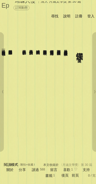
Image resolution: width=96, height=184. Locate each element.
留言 (53, 170)
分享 (22, 170)
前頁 (75, 175)
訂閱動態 (21, 7)
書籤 (48, 176)
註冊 (78, 16)
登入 (90, 16)
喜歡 (66, 170)
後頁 (65, 175)
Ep (5, 5)
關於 (10, 170)
